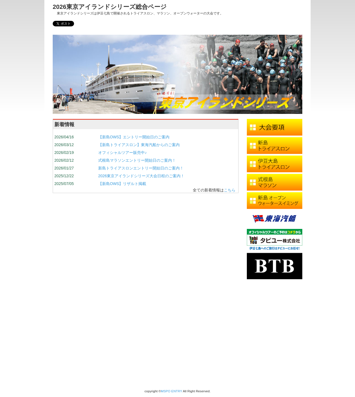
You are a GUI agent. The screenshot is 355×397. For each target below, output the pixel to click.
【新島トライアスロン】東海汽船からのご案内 (139, 145)
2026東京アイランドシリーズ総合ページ (110, 6)
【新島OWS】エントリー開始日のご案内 (133, 137)
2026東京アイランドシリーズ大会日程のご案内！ (141, 176)
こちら (229, 190)
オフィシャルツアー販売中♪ (122, 152)
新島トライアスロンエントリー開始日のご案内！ (141, 168)
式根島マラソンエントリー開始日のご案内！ (137, 160)
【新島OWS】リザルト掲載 (122, 183)
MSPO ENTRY (171, 391)
